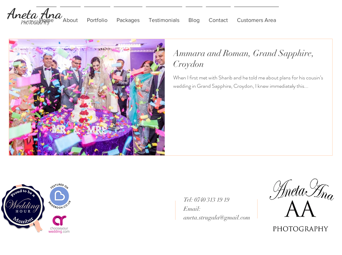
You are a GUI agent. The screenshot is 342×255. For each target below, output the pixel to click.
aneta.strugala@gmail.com (217, 217)
